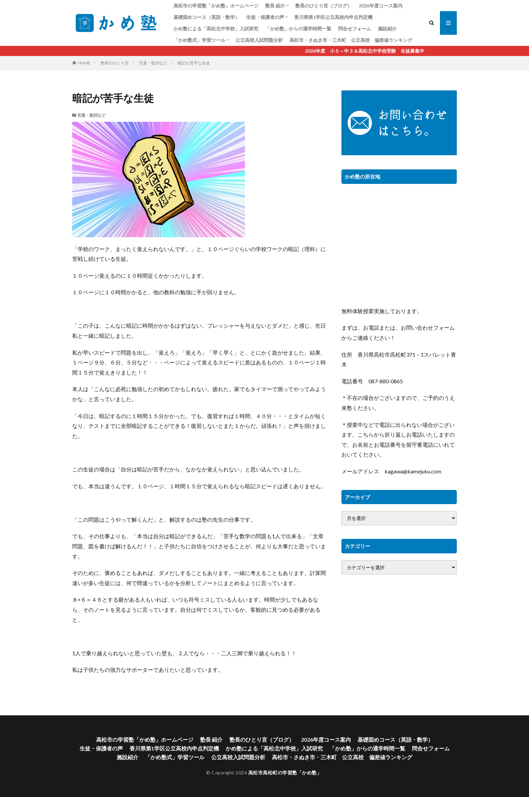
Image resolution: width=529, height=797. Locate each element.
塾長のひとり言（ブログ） (323, 5)
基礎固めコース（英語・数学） (206, 17)
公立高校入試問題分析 (259, 40)
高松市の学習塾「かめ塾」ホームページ (215, 5)
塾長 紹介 (275, 5)
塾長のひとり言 (115, 62)
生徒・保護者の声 (265, 17)
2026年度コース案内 (380, 5)
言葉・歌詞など (153, 62)
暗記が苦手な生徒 (193, 62)
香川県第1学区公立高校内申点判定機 (333, 17)
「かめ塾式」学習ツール (199, 40)
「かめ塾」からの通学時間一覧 (298, 28)
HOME (84, 62)
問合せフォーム (354, 28)
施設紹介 (387, 28)
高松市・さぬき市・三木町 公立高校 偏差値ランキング (350, 40)
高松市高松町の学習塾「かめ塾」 (285, 772)
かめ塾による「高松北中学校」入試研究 (215, 28)
